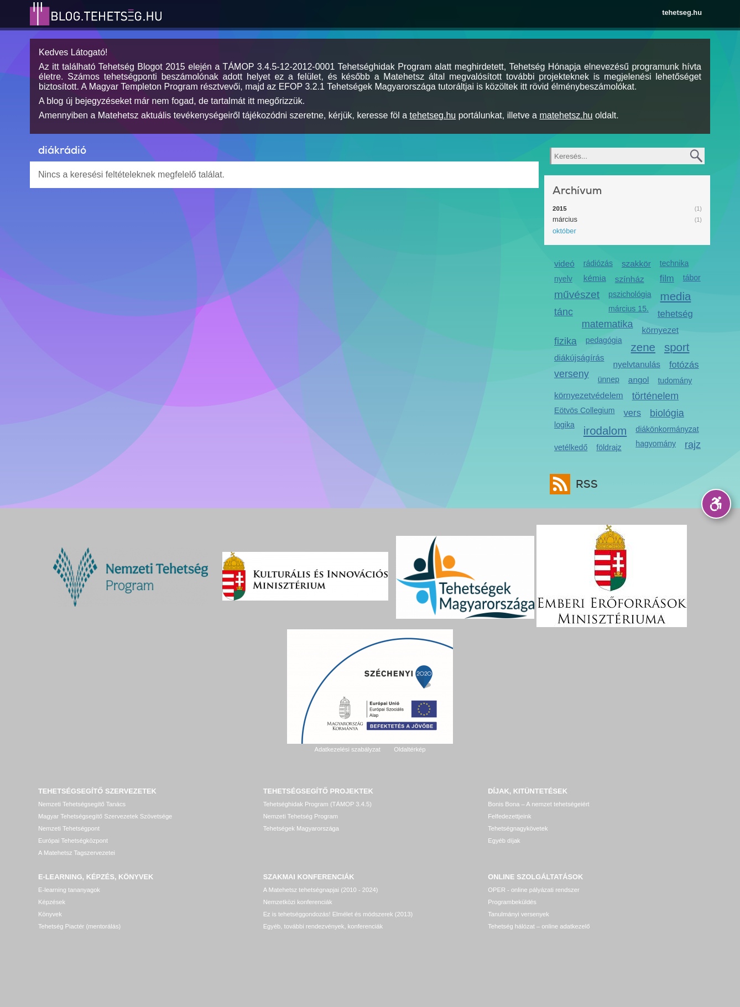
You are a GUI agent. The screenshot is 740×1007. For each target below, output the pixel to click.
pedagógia (604, 340)
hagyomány (655, 443)
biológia (667, 413)
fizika (565, 341)
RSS (584, 484)
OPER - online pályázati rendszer (533, 889)
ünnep (608, 379)
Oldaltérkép (409, 749)
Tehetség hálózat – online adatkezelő (539, 926)
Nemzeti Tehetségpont (69, 828)
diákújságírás (579, 357)
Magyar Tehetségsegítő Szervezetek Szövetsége (105, 816)
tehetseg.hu (682, 12)
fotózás (684, 364)
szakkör (636, 263)
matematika (607, 324)
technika (674, 263)
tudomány (675, 380)
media (675, 296)
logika (564, 424)
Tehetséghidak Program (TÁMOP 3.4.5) (317, 804)
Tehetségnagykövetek (518, 828)
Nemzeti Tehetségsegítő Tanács (82, 804)
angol (638, 379)
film (667, 278)
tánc (563, 311)
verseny (571, 373)
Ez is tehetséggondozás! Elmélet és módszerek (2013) (338, 914)
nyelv (563, 278)
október (564, 231)
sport (677, 347)
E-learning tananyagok (69, 889)
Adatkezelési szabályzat (347, 749)
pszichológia (629, 294)
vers (632, 413)
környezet (660, 330)
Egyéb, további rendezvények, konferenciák (323, 926)
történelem (655, 395)
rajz (693, 444)
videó (564, 263)
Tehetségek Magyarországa (301, 828)
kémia (594, 278)
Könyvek (50, 914)
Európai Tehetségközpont (73, 840)
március (565, 219)
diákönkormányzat (667, 429)
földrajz (608, 447)
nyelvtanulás (636, 364)
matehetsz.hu (565, 115)
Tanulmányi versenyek (518, 914)
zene (643, 347)
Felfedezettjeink (509, 816)
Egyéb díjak (504, 840)
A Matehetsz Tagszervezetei (76, 852)
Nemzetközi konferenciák (297, 902)
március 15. (628, 308)
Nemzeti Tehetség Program (300, 816)
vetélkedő (570, 447)
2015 (560, 208)
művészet (577, 294)
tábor (692, 277)
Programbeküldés (512, 902)
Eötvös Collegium (584, 410)
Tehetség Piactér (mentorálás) (79, 926)
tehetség (675, 314)
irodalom (605, 430)
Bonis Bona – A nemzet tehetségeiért (538, 804)
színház (629, 279)
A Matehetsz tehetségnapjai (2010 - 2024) (320, 889)
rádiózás (598, 263)
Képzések (51, 902)
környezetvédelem (588, 395)
